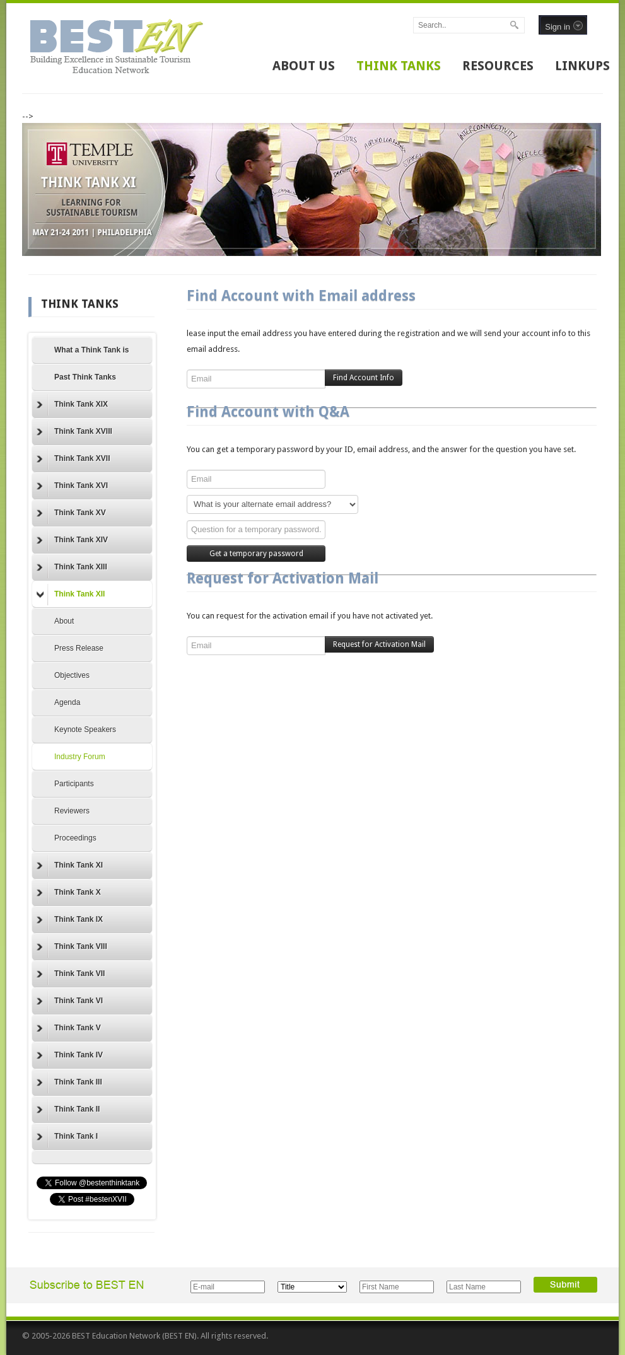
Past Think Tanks (85, 377)
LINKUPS (582, 65)
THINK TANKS (398, 65)
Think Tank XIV (72, 540)
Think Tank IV (70, 1055)
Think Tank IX (70, 920)
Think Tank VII (71, 974)
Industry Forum (79, 756)
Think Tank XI (70, 865)
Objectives (72, 675)
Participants (74, 783)
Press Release (78, 648)
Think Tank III (69, 1082)
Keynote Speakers (85, 729)
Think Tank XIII (72, 567)
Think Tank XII (71, 594)
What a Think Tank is (91, 350)
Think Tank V (69, 1028)
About (64, 621)
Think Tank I (67, 1137)
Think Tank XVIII (74, 432)
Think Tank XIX (72, 405)
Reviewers (72, 810)
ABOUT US (303, 65)
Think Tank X (69, 893)
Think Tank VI (70, 1001)
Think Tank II (68, 1109)
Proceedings (75, 838)
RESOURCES (498, 65)
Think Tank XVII (73, 459)
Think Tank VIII (72, 947)
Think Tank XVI (72, 486)
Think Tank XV (71, 513)
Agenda (67, 702)
